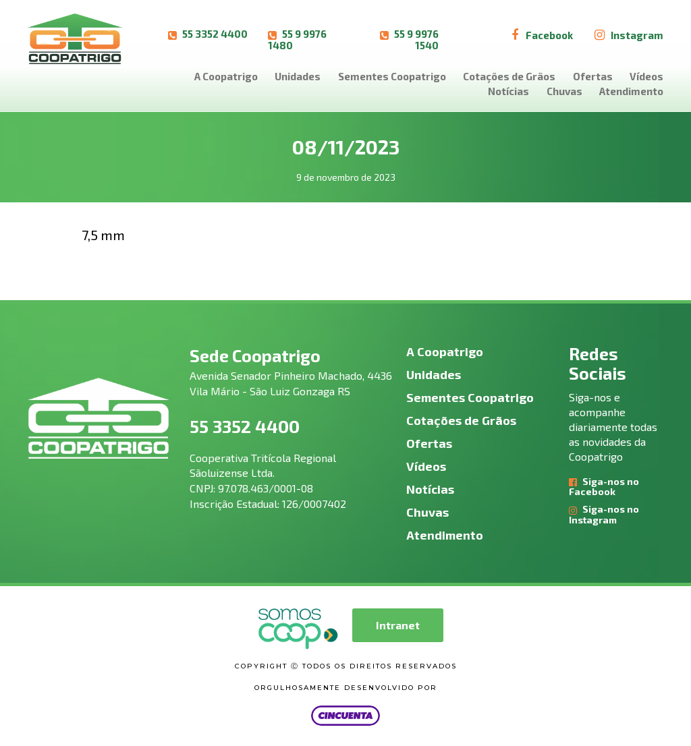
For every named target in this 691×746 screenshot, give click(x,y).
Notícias (508, 91)
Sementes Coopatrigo (392, 76)
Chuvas (564, 91)
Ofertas (593, 76)
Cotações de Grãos (509, 76)
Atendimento (631, 91)
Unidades (298, 76)
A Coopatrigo (226, 76)
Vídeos (646, 76)
